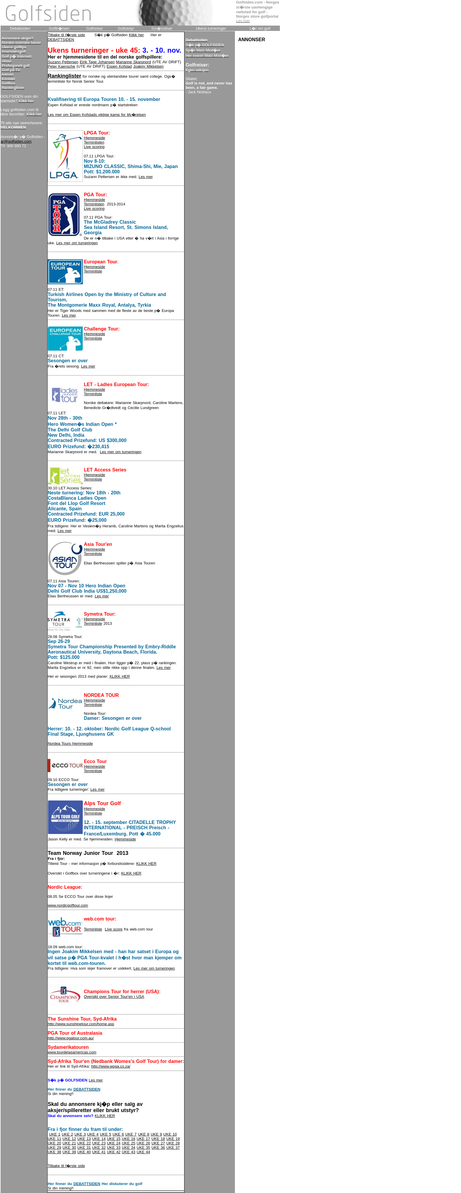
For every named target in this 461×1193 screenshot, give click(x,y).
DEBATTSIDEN (61, 39)
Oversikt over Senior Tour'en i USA (114, 996)
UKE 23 (99, 1143)
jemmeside (96, 619)
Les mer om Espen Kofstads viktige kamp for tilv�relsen (97, 114)
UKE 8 (143, 1134)
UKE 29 (54, 1147)
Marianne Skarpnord (133, 62)
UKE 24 (114, 1143)
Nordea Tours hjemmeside (70, 743)
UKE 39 (69, 1152)
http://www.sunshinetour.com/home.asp (81, 1024)
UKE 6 (118, 1134)
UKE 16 (128, 1138)
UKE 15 (114, 1138)
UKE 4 (92, 1134)
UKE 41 (99, 1152)
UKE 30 (69, 1147)
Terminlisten (94, 142)
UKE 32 (99, 1147)
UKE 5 (105, 1134)
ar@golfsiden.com (16, 141)
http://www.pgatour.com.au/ (71, 1038)
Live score (114, 929)
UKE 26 (143, 1143)
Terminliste (93, 271)
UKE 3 (80, 1134)
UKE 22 (84, 1143)
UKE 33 (114, 1147)
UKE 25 (128, 1143)
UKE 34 (128, 1147)
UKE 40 (84, 1152)
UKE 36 (158, 1147)
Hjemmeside (94, 138)
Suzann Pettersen (63, 62)
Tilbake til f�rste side (66, 35)
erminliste (94, 623)
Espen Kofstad (119, 66)
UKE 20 (54, 1143)
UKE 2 (67, 1134)
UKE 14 (99, 1138)
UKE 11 (54, 1138)
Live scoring (94, 146)
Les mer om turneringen (77, 243)
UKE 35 (143, 1147)
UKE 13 (84, 1138)
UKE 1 (55, 1134)
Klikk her (136, 35)
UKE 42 (114, 1152)
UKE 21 (69, 1143)
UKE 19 (173, 1138)
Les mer (146, 177)
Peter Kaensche (61, 66)
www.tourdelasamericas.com (72, 1052)
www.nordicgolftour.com (68, 905)
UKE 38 (54, 1152)
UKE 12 (69, 1138)
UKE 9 (156, 1134)
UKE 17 (143, 1138)
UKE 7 (131, 1134)
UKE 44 (143, 1152)
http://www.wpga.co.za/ (110, 1066)
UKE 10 (170, 1134)
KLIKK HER (120, 676)
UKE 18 (158, 1138)
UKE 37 (173, 1147)
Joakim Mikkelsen (148, 66)
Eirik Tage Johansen (97, 62)
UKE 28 (173, 1143)
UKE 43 (128, 1152)
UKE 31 (84, 1147)
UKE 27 (158, 1143)
